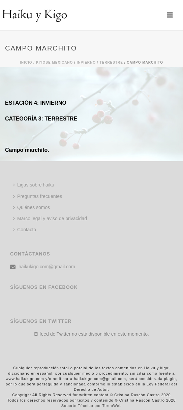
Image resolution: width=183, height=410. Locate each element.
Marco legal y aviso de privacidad (50, 218)
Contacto (24, 229)
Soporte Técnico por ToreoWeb (91, 406)
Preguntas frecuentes (37, 196)
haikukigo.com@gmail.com (47, 266)
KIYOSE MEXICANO (54, 62)
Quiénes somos (31, 207)
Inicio (26, 62)
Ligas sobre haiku (33, 184)
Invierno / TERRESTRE (100, 62)
